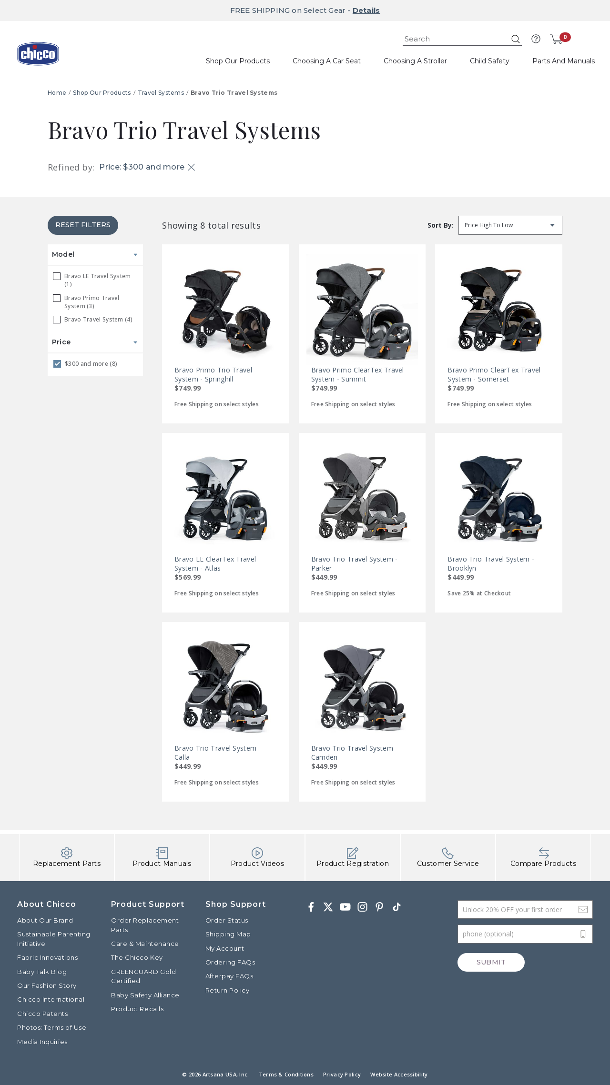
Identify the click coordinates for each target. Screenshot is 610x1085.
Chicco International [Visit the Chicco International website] (50, 1000)
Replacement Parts (67, 857)
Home (57, 92)
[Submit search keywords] (515, 39)
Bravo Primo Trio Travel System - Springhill (213, 374)
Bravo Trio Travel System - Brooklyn (490, 563)
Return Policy (227, 990)
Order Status (226, 920)
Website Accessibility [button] (398, 1074)
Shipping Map (228, 934)
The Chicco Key (137, 957)
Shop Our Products (102, 92)
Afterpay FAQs (229, 976)
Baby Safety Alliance (145, 995)
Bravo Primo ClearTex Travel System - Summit (357, 374)
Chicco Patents (42, 1013)
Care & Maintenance (145, 943)
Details (367, 10)
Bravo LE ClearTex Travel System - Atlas (215, 563)
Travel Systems (161, 92)
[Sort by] (510, 225)
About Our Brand (45, 920)
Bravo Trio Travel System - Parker (354, 563)
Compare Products (543, 857)
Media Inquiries (42, 1041)
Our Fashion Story (47, 985)
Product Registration (352, 857)
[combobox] (462, 39)
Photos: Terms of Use (51, 1027)
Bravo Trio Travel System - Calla (217, 752)
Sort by (439, 225)
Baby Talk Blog (42, 971)
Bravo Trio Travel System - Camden (354, 752)
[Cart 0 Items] (556, 39)
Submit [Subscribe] (491, 962)
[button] (535, 39)
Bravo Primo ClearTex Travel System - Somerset (493, 374)
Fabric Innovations (47, 957)
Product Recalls (137, 1009)
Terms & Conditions (286, 1074)
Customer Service (448, 857)
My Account (224, 948)
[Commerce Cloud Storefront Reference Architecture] (38, 57)
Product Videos (257, 857)
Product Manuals (162, 857)
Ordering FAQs (230, 962)
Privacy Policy (342, 1074)
